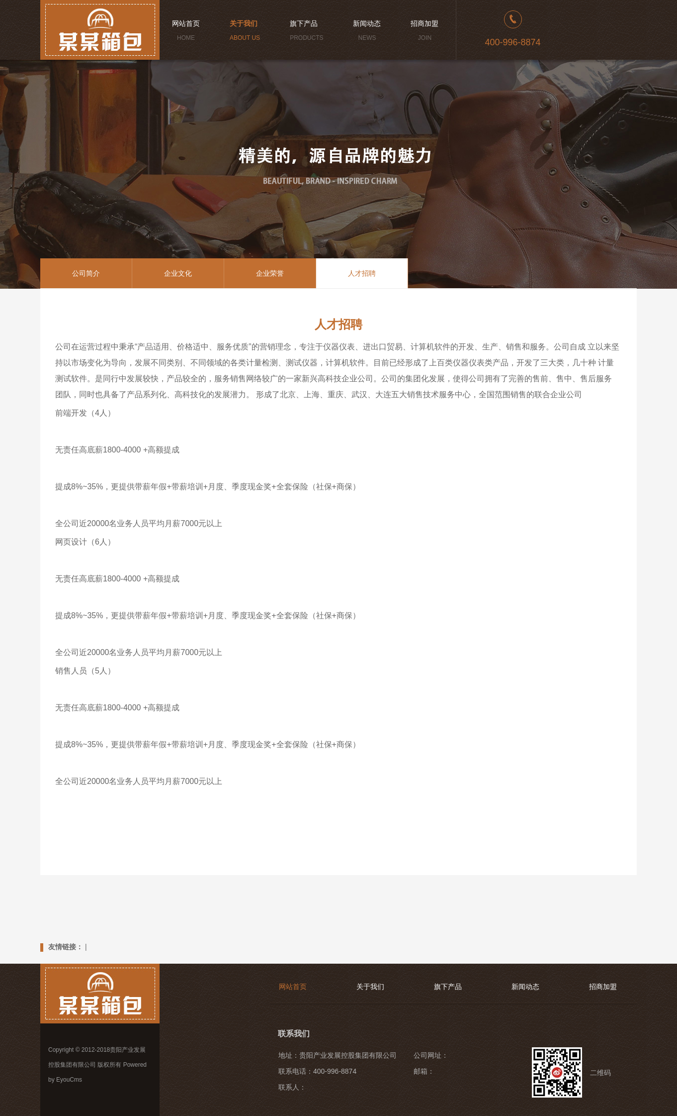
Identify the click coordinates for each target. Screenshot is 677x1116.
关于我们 (370, 987)
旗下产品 (448, 987)
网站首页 (293, 987)
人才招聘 (362, 273)
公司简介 (86, 273)
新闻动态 (525, 987)
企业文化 (178, 273)
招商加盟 (603, 987)
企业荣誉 (270, 273)
